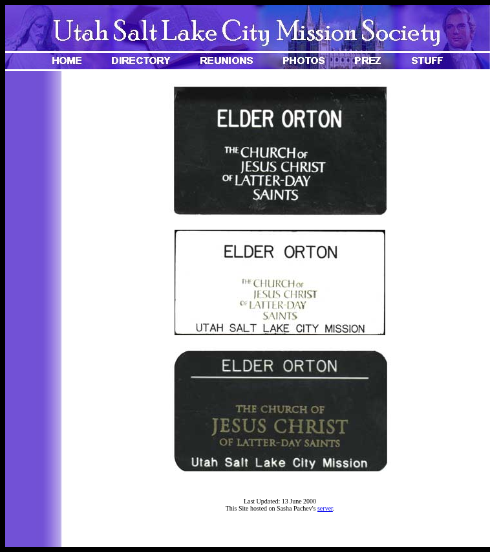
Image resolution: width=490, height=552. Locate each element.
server (325, 508)
